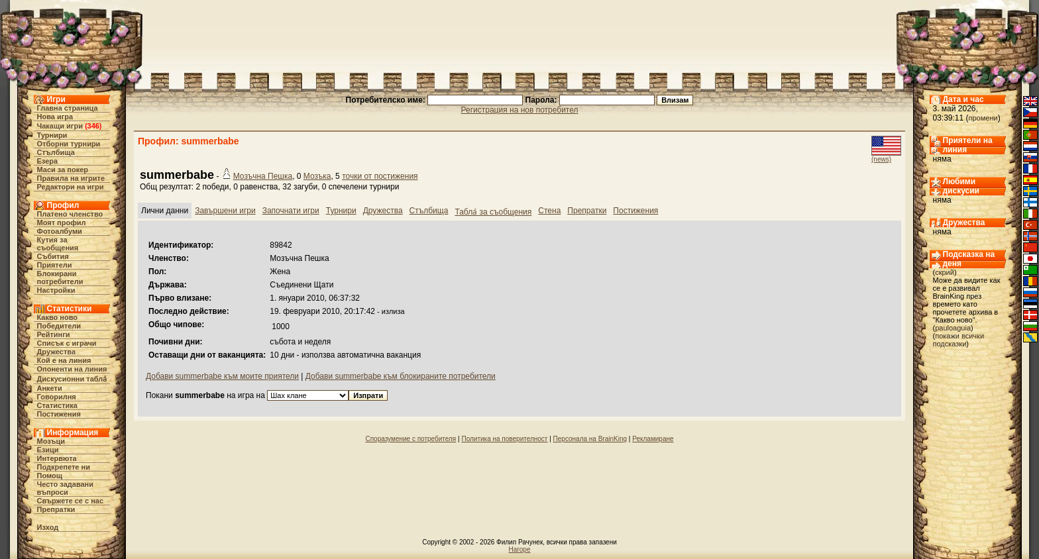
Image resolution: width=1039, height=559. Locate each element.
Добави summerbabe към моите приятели (222, 376)
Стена (549, 210)
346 (93, 126)
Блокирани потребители (60, 277)
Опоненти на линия (72, 369)
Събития (53, 256)
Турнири (52, 135)
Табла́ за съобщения (493, 212)
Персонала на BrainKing (590, 438)
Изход (48, 527)
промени (983, 118)
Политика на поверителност (504, 438)
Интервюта (57, 458)
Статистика (57, 405)
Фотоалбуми (59, 231)
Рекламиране (652, 438)
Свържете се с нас (70, 501)
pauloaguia (953, 328)
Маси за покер (63, 170)
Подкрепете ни (63, 467)
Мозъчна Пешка (262, 176)
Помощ (49, 476)
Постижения (59, 414)
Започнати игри (290, 210)
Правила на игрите (71, 178)
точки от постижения (379, 176)
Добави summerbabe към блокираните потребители (400, 376)
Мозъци (51, 441)
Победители (59, 326)
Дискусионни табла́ (72, 379)
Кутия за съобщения (58, 244)
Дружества (56, 352)
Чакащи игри (60, 126)
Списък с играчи (67, 343)
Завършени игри (225, 210)
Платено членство (70, 214)
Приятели (54, 265)
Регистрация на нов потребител (519, 110)
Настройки (56, 290)
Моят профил (61, 223)
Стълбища (56, 152)
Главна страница (67, 108)
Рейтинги (53, 334)
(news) (881, 159)
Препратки (56, 509)
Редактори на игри (70, 187)
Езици (48, 450)
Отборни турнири (69, 144)
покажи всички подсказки (959, 340)
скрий (944, 272)
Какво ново (57, 317)
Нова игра (55, 117)
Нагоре (520, 549)
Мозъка (317, 176)
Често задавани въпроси (65, 488)
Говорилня (56, 397)
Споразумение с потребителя (410, 438)
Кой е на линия (64, 360)
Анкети (49, 388)
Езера (47, 161)
